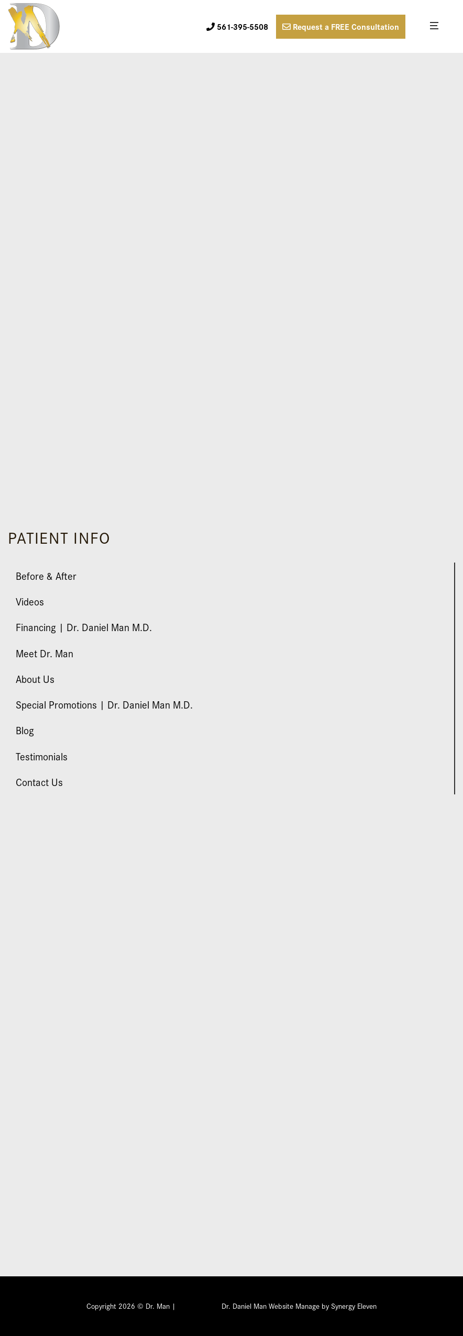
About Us (35, 678)
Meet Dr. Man (44, 652)
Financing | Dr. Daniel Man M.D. (84, 626)
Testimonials (42, 756)
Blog (25, 729)
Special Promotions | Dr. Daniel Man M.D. (104, 704)
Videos (30, 601)
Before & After (46, 575)
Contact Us (39, 781)
